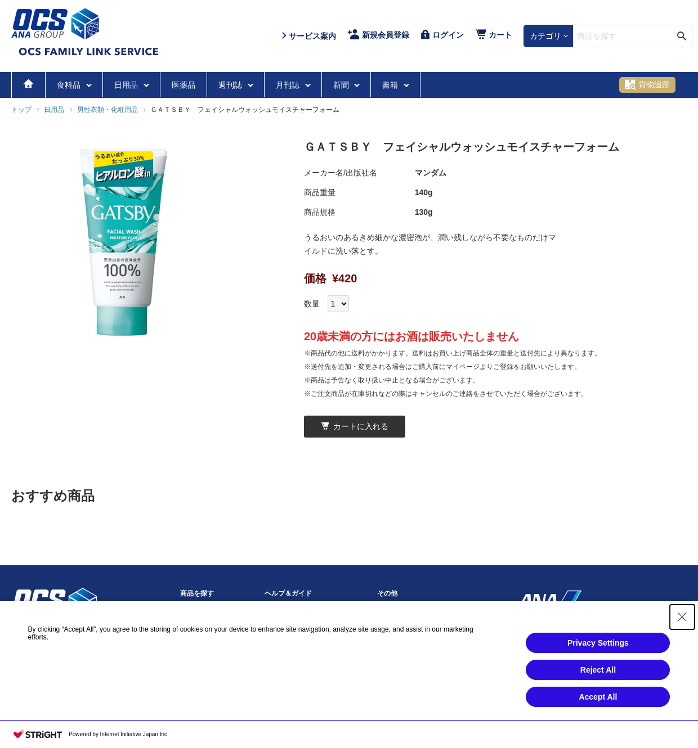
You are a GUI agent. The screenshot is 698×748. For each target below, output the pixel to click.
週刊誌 (231, 84)
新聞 (342, 84)
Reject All (598, 683)
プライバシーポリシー (411, 613)
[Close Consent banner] (682, 631)
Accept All (598, 710)
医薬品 (183, 84)
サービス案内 (285, 613)
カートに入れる (354, 426)
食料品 (70, 84)
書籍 (391, 84)
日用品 (127, 84)
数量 (312, 303)
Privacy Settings (598, 656)
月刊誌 (289, 84)
